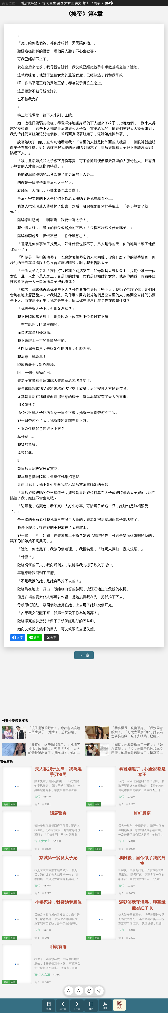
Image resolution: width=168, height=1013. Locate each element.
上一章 (63, 1005)
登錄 (105, 1005)
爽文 (78, 3)
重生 (52, 3)
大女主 (69, 3)
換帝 (97, 3)
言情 (85, 3)
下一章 (84, 655)
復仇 (60, 3)
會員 (119, 1005)
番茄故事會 (29, 3)
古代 (45, 3)
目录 (91, 1005)
